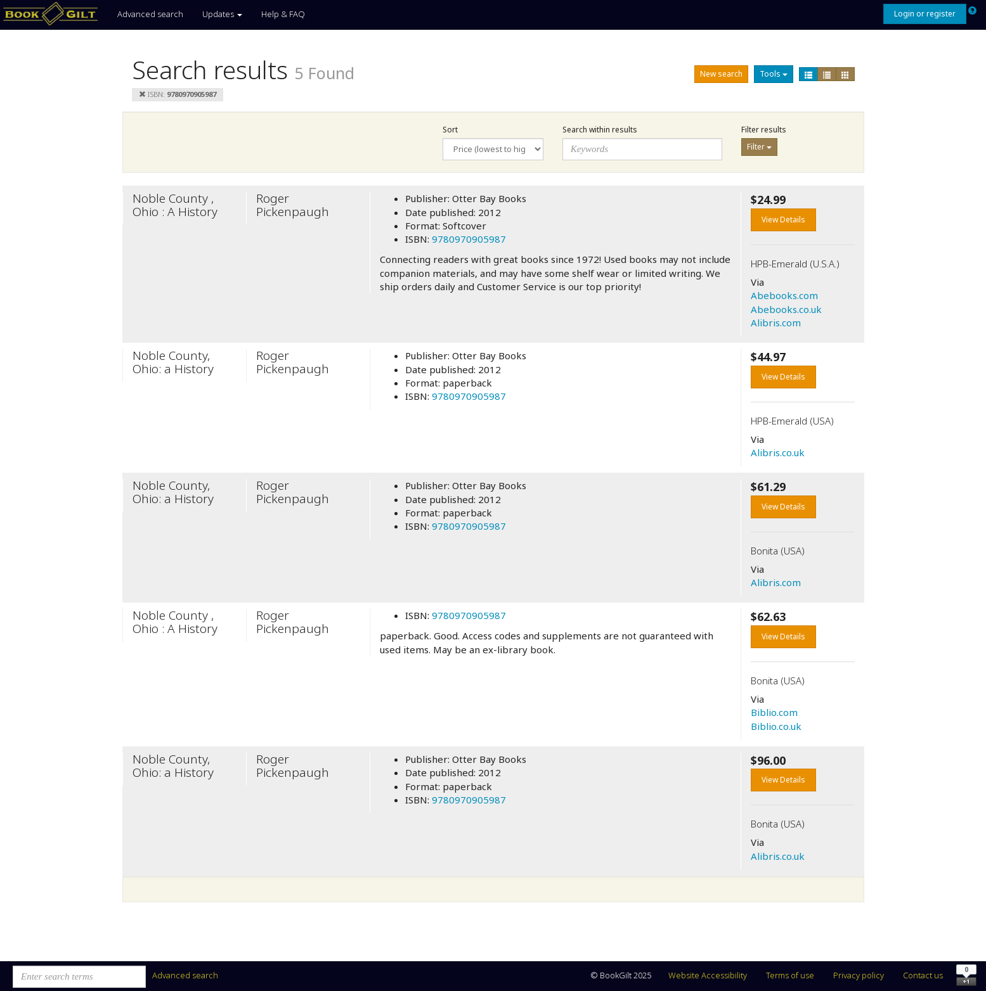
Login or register (925, 13)
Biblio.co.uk (776, 726)
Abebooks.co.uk (786, 309)
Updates (222, 14)
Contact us (923, 975)
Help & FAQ (283, 14)
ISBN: (177, 94)
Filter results (763, 129)
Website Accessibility (707, 975)
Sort (450, 129)
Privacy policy (858, 975)
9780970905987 (469, 239)
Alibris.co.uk (778, 452)
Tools (774, 73)
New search (721, 73)
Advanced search (150, 14)
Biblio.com (774, 712)
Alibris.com (776, 322)
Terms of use (790, 975)
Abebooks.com (784, 295)
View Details (783, 219)
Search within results (599, 129)
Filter (759, 146)
